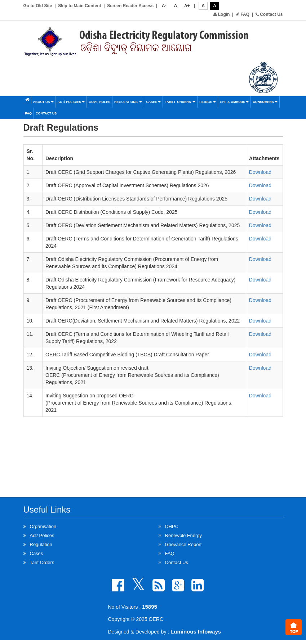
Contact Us (269, 14)
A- (164, 5)
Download (260, 172)
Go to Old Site (37, 5)
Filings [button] (207, 102)
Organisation (43, 526)
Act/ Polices (42, 535)
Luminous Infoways (195, 631)
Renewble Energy (183, 535)
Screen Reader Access (130, 5)
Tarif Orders (42, 562)
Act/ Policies (71, 102)
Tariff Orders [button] (180, 102)
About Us (43, 102)
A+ (187, 5)
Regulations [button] (128, 102)
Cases (153, 102)
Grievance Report (183, 544)
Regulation (41, 544)
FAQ (242, 14)
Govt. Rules (99, 102)
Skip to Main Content (79, 5)
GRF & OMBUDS (234, 102)
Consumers (265, 102)
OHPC (172, 526)
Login (221, 14)
